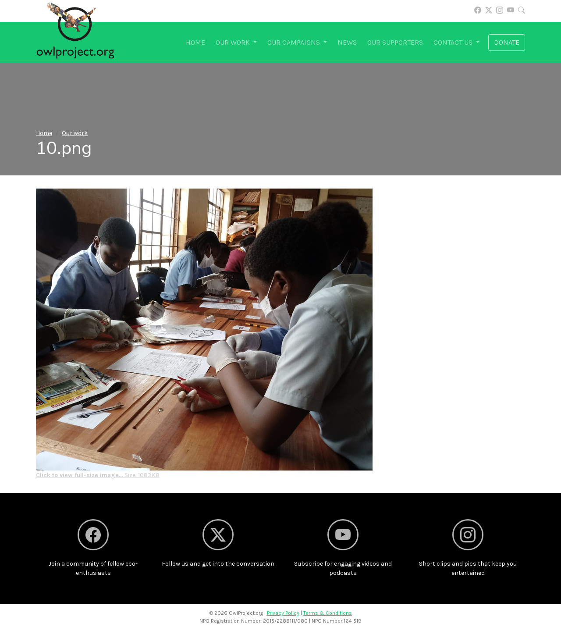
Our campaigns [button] (294, 42)
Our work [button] (234, 42)
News (347, 42)
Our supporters (395, 42)
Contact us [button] (453, 42)
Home (195, 42)
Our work (75, 133)
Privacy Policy (283, 613)
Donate (506, 42)
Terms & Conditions (327, 613)
